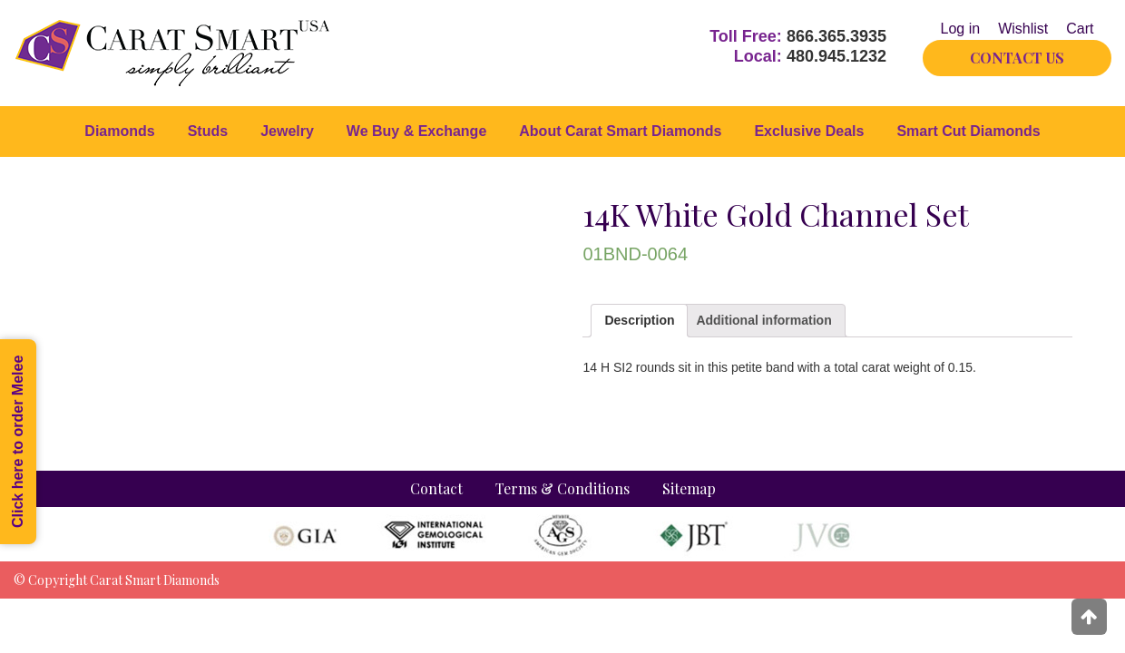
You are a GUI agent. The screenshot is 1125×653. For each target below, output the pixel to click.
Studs (208, 131)
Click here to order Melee (17, 442)
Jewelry (287, 131)
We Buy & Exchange (416, 131)
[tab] (639, 320)
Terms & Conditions (562, 488)
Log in (961, 28)
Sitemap (689, 488)
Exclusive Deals (809, 131)
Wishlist (1023, 28)
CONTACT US (1017, 57)
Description (639, 320)
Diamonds (119, 131)
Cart (1079, 28)
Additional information (763, 320)
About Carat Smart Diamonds (620, 131)
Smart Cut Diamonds (968, 131)
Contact (436, 488)
